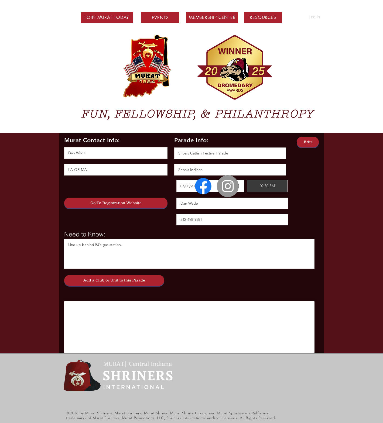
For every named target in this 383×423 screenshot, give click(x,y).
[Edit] (308, 142)
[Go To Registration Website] (115, 203)
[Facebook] (203, 186)
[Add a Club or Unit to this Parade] (114, 280)
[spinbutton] (267, 186)
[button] (107, 17)
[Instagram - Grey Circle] (228, 186)
